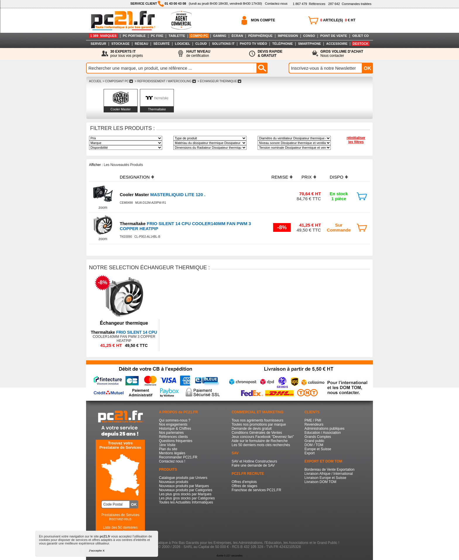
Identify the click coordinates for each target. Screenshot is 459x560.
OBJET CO (360, 35)
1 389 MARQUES (103, 35)
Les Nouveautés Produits (123, 165)
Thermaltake (157, 109)
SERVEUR (98, 43)
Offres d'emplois (244, 482)
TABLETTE (177, 35)
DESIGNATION (135, 176)
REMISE (279, 176)
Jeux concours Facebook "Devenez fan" (263, 437)
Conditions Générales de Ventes (257, 433)
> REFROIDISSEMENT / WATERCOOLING (165, 81)
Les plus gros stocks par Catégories (187, 498)
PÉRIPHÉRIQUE (260, 35)
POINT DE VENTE (333, 35)
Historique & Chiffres (175, 429)
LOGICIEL (182, 43)
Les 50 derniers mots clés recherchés (261, 445)
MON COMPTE (263, 20)
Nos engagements (173, 424)
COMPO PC (199, 35)
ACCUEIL (95, 81)
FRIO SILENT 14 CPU (124, 332)
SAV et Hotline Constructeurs (254, 461)
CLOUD (201, 43)
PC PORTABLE (134, 35)
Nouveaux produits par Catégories (185, 490)
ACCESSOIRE (336, 43)
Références (309, 4)
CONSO (309, 35)
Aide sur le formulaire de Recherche (259, 441)
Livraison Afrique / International (328, 474)
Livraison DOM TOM (320, 482)
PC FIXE (157, 35)
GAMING (219, 35)
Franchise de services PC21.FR (256, 490)
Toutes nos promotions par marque (259, 424)
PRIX (307, 176)
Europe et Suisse (317, 449)
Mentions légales (172, 453)
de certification (198, 53)
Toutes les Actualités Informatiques (186, 502)
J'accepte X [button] (97, 550)
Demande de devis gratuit (252, 429)
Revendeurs (313, 424)
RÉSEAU (141, 43)
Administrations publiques (324, 429)
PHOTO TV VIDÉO (253, 43)
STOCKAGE (120, 43)
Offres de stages (244, 486)
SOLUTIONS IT (223, 43)
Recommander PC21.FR (178, 457)
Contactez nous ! (172, 461)
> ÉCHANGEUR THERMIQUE (219, 81)
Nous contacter (342, 53)
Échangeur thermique (124, 323)
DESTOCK (361, 43)
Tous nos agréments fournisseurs (257, 420)
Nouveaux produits (173, 482)
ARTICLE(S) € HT (337, 20)
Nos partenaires (171, 433)
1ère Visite (167, 445)
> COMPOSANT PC (118, 81)
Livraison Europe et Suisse (325, 478)
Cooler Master (120, 109)
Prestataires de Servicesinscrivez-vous (120, 517)
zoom (103, 207)
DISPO (336, 176)
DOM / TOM (313, 445)
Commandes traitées (349, 4)
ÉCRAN (237, 35)
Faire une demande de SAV (253, 465)
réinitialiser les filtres (356, 140)
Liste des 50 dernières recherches (120, 529)
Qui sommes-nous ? (174, 420)
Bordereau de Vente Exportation (329, 469)
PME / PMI (312, 420)
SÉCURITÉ (161, 43)
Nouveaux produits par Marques (184, 486)
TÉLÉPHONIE (282, 43)
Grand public (314, 441)
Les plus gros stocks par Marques (185, 494)
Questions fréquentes (175, 441)
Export (309, 453)
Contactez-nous (276, 3)
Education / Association (322, 433)
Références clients (173, 437)
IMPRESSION (288, 35)
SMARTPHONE (309, 43)
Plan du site (168, 449)
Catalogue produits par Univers (183, 478)
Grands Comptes (317, 437)
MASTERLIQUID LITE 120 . (162, 194)
